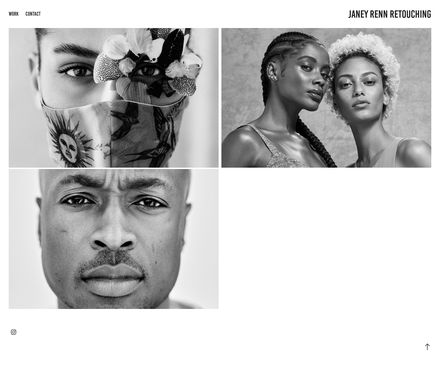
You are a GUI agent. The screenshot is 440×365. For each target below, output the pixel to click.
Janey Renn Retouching (389, 14)
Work (14, 14)
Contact (33, 14)
